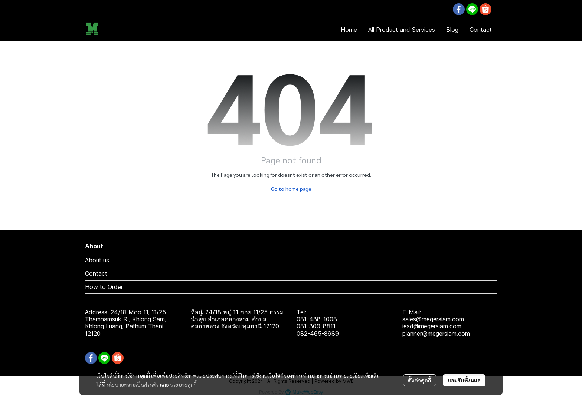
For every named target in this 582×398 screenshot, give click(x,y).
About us (97, 260)
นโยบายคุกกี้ (183, 384)
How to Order (104, 287)
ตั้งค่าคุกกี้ (419, 380)
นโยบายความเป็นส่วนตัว (133, 384)
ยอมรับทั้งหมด (464, 380)
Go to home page (291, 188)
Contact (96, 273)
